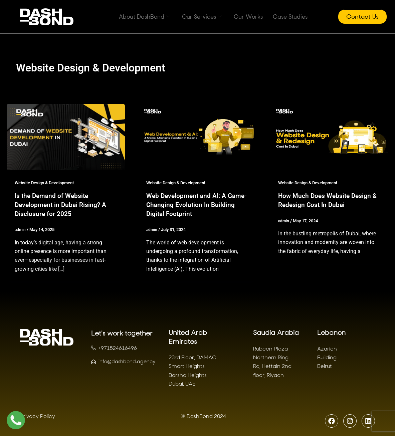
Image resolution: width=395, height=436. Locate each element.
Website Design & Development (48, 182)
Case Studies (290, 16)
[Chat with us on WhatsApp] (16, 420)
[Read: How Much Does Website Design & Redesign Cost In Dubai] (329, 137)
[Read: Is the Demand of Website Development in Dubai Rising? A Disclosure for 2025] (66, 137)
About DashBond (144, 16)
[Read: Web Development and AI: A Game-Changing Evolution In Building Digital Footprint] (197, 137)
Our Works (248, 16)
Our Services (202, 16)
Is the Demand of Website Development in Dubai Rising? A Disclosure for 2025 (62, 204)
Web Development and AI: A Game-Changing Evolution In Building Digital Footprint (188, 204)
